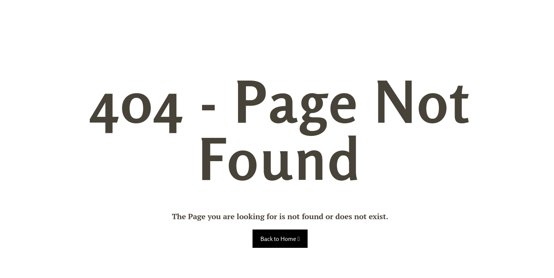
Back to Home (280, 238)
